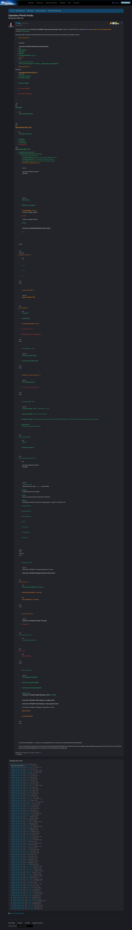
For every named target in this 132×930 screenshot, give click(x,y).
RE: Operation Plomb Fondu (17, 897)
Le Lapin (29, 899)
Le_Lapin (27, 849)
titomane (29, 903)
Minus (26, 787)
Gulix (26, 800)
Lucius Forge (30, 905)
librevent (27, 811)
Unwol (26, 857)
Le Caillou (27, 805)
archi (26, 823)
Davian (27, 790)
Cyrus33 (27, 788)
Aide (69, 3)
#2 (121, 23)
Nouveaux (76, 3)
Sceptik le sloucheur (31, 900)
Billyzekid (27, 831)
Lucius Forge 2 (28, 866)
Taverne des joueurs (41, 10)
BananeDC (29, 902)
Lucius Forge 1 (28, 770)
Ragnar (27, 775)
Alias (26, 816)
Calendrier (62, 3)
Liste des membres (51, 3)
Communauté (30, 10)
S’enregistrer (126, 2)
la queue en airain (29, 802)
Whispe (27, 792)
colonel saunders (29, 871)
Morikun (27, 834)
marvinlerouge (28, 767)
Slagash (27, 815)
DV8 (17, 23)
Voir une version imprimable (17, 913)
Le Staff (27, 923)
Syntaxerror (28, 803)
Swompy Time (28, 813)
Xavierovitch (28, 872)
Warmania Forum (20, 10)
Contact (20, 923)
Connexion (115, 2)
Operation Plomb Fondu (15, 764)
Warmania (31, 3)
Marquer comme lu (37, 923)
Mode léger (11, 923)
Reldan (27, 779)
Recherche (40, 3)
